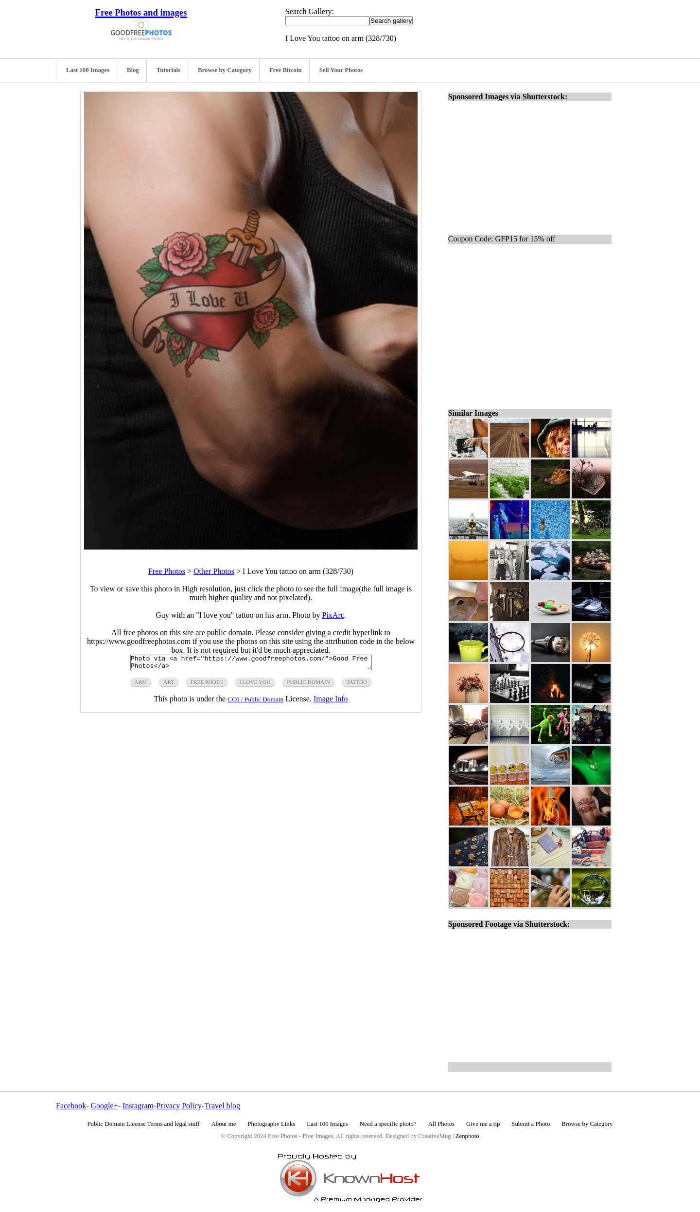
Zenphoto (467, 1136)
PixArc (333, 615)
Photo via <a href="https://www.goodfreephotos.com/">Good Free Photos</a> (251, 664)
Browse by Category (225, 70)
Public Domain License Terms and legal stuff (144, 1123)
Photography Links (271, 1123)
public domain (308, 685)
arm (141, 685)
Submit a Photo (530, 1123)
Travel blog (222, 1106)
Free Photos (166, 571)
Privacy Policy (179, 1106)
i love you (255, 685)
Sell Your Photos (341, 70)
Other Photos (213, 571)
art (168, 685)
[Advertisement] (533, 322)
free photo (207, 685)
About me (223, 1123)
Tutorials (168, 70)
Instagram (138, 1106)
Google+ (104, 1106)
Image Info (331, 702)
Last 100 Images (87, 70)
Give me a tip (483, 1123)
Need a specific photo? (388, 1123)
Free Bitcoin (285, 70)
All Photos (441, 1123)
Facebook (71, 1106)
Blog (133, 70)
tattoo (357, 685)
